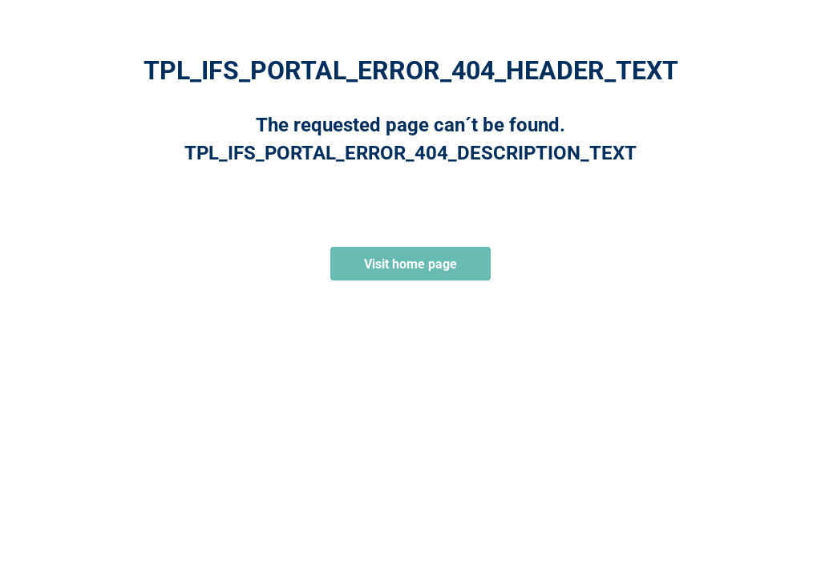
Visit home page (410, 264)
